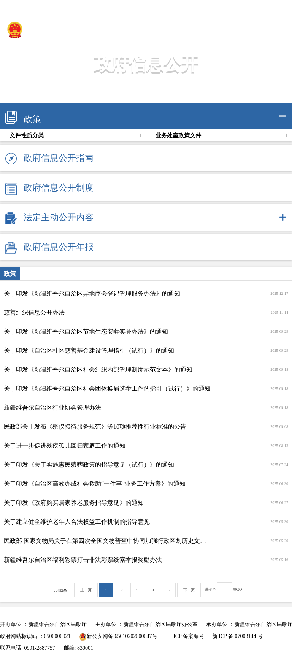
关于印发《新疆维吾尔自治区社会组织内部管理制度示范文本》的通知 (98, 369)
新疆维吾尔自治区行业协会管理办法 (52, 407)
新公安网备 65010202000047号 (118, 636)
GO (239, 589)
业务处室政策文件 (178, 135)
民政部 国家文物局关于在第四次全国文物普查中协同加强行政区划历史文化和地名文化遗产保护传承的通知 (107, 540)
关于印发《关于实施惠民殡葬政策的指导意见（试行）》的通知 (89, 464)
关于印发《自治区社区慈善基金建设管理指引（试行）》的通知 (89, 350)
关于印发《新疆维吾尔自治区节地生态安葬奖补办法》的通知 (86, 331)
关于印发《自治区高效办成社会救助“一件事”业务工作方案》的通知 (95, 483)
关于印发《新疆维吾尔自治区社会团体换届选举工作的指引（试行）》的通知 (107, 388)
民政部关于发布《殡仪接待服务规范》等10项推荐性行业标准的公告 (95, 426)
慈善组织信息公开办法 (34, 312)
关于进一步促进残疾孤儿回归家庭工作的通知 (64, 445)
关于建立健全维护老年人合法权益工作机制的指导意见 (77, 521)
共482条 (60, 590)
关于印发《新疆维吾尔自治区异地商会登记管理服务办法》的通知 (92, 293)
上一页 (86, 590)
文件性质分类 (27, 135)
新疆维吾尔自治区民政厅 (59, 30)
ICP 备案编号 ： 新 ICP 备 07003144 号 (218, 636)
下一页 (189, 590)
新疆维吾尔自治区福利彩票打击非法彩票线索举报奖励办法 (83, 559)
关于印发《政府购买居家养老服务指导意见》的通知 (74, 502)
